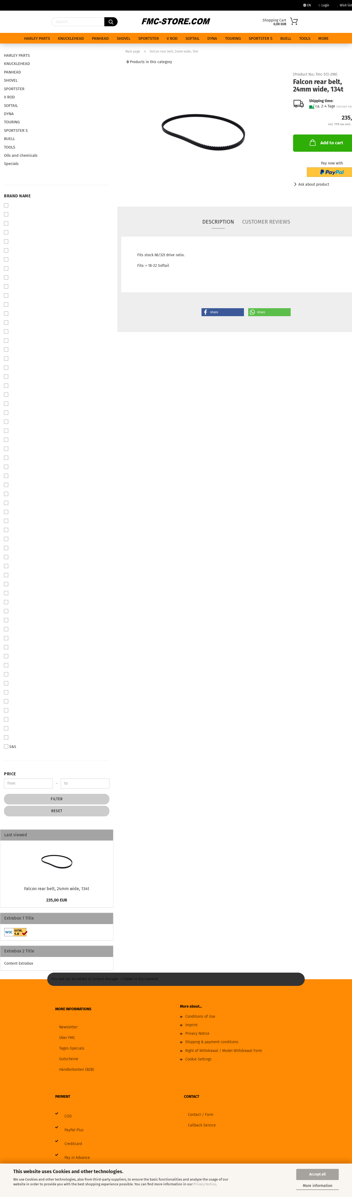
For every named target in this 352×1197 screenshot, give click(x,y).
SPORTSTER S (260, 38)
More (323, 38)
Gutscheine (68, 1059)
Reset (56, 811)
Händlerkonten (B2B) (76, 1069)
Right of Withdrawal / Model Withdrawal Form (223, 1050)
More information (317, 1185)
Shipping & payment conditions (211, 1042)
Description (218, 222)
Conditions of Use (200, 1016)
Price (10, 773)
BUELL (285, 38)
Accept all (317, 1174)
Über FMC (67, 1037)
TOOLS (304, 38)
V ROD (172, 38)
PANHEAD (100, 38)
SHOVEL (123, 38)
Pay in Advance (77, 1157)
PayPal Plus (74, 1130)
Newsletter (68, 1027)
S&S (10, 746)
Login (324, 5)
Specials (11, 163)
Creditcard (73, 1144)
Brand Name (17, 195)
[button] (222, 312)
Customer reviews (266, 222)
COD (68, 1116)
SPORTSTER (148, 38)
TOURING (233, 38)
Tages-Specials (71, 1048)
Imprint (191, 1025)
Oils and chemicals (20, 155)
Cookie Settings (198, 1059)
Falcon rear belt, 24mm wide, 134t (56, 888)
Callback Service (202, 1125)
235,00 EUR (56, 900)
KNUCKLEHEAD (71, 38)
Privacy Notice (205, 1184)
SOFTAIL (192, 38)
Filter (57, 799)
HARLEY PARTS (37, 38)
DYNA (212, 38)
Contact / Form (200, 1114)
